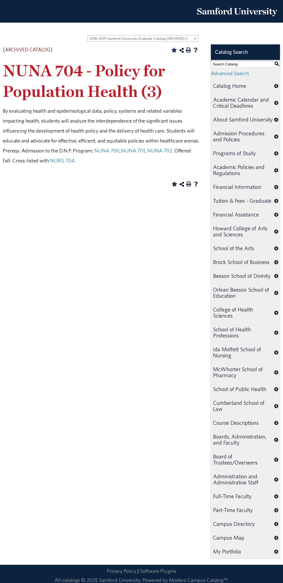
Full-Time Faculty (232, 496)
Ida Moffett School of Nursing (237, 352)
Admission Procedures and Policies (238, 136)
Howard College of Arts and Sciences (240, 231)
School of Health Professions (232, 332)
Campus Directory (234, 524)
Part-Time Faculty (233, 510)
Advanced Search (230, 73)
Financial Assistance (236, 214)
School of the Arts (233, 248)
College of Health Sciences (233, 312)
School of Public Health (239, 389)
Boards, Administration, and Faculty (239, 439)
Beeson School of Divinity (242, 276)
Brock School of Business (241, 262)
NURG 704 (62, 160)
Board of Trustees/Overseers (235, 459)
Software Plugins (158, 571)
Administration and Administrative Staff (235, 479)
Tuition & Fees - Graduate (242, 200)
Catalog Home (229, 86)
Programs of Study (234, 153)
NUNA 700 (106, 150)
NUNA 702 (159, 150)
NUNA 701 (133, 150)
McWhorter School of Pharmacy (238, 372)
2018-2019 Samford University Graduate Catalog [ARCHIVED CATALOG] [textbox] (143, 38)
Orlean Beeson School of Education (241, 292)
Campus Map (228, 537)
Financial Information (237, 187)
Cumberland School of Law (238, 406)
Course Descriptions (236, 423)
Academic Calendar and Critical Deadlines (241, 102)
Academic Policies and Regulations (238, 170)
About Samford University (243, 119)
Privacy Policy (121, 571)
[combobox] (143, 38)
